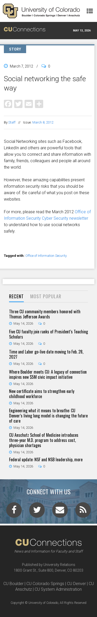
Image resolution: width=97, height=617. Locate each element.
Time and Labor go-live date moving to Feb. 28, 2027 (46, 354)
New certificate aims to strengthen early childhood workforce (41, 393)
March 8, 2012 (42, 122)
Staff (12, 122)
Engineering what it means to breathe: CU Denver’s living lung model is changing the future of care (48, 415)
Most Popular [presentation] (45, 296)
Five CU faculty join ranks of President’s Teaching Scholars (48, 334)
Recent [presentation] (16, 296)
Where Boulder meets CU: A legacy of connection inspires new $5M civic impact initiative (48, 374)
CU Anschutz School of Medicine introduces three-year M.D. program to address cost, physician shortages (43, 440)
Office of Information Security (46, 256)
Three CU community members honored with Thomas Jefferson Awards (44, 314)
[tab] (16, 296)
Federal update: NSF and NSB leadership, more (46, 459)
